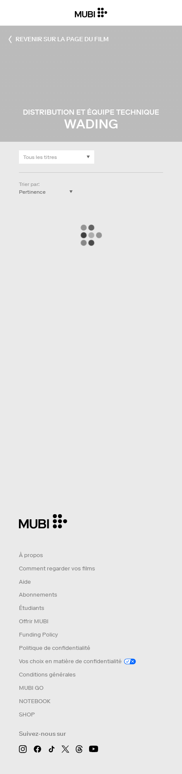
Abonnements (38, 594)
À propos (31, 555)
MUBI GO (31, 688)
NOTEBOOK (34, 701)
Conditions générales (47, 674)
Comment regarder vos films (57, 568)
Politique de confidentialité (54, 648)
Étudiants (31, 608)
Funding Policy (38, 634)
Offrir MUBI (34, 621)
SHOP (27, 714)
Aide (25, 581)
